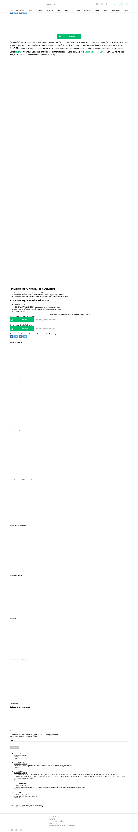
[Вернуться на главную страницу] (27, 821)
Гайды (59, 10)
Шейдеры (87, 10)
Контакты (53, 823)
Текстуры (76, 10)
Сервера (50, 10)
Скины (105, 10)
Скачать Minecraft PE (17, 10)
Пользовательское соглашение (63, 825)
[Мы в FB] (97, 4)
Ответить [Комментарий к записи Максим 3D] (17, 767)
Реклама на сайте (56, 821)
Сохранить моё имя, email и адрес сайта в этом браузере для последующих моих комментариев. (34, 735)
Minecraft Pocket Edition (95, 52)
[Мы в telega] (106, 4)
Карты (97, 10)
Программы (116, 10)
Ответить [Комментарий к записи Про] (17, 758)
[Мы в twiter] (102, 4)
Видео (126, 10)
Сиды (67, 10)
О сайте (52, 819)
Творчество (41, 334)
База (11, 806)
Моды (40, 10)
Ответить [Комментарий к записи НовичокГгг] (17, 789)
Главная (52, 817)
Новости (31, 10)
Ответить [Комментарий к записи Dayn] (17, 798)
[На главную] (27, 4)
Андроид (52, 334)
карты (19, 52)
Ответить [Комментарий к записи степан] (17, 780)
